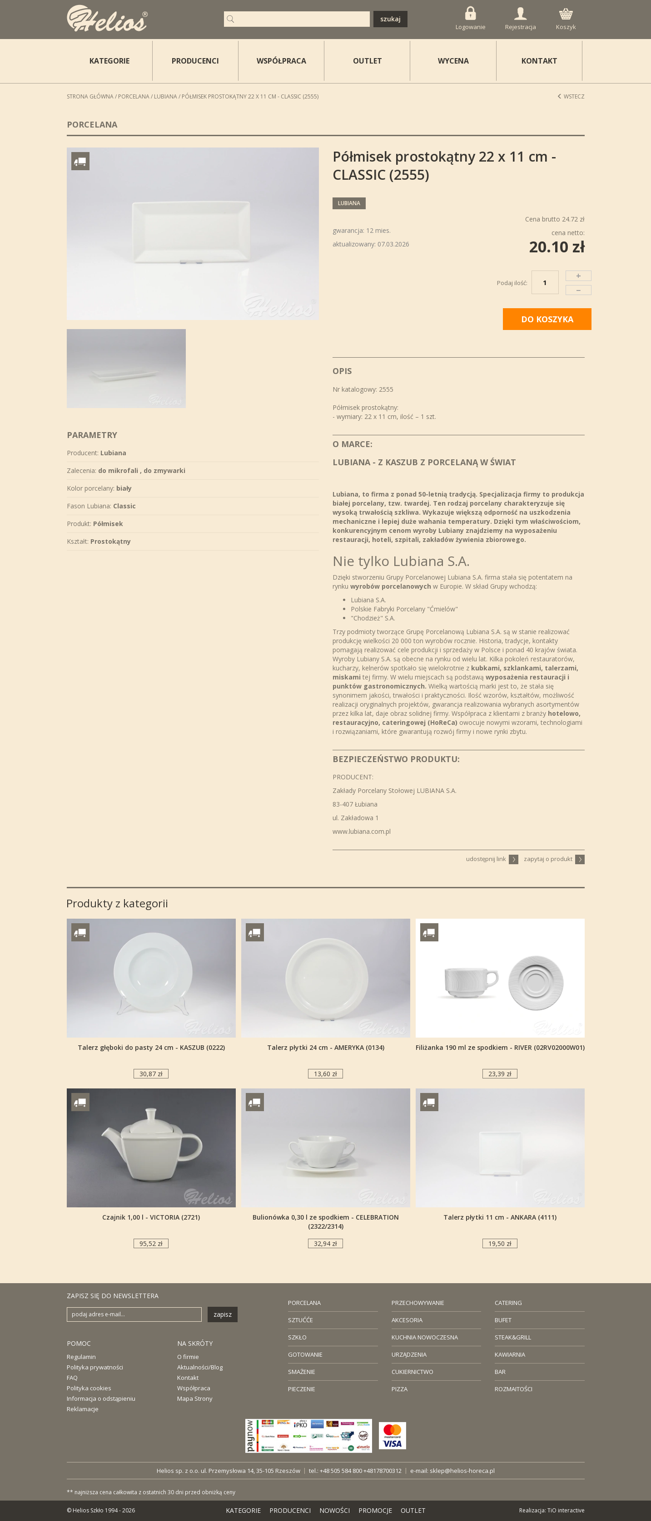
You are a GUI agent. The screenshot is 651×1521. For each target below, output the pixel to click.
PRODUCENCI (195, 61)
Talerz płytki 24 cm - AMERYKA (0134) (325, 1047)
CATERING (508, 1303)
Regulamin (81, 1357)
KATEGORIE (243, 1510)
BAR (500, 1372)
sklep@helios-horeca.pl (462, 1471)
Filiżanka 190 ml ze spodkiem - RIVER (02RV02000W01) (500, 1047)
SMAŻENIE (301, 1372)
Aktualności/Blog (200, 1367)
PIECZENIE (301, 1389)
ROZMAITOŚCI (513, 1389)
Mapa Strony (195, 1398)
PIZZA (399, 1389)
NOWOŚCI (334, 1510)
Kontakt (188, 1377)
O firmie (188, 1357)
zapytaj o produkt (554, 859)
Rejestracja (520, 19)
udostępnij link (492, 859)
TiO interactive (566, 1510)
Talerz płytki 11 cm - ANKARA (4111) (500, 1217)
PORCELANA (304, 1303)
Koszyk (566, 19)
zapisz (223, 1314)
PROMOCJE (375, 1510)
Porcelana (133, 96)
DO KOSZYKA (547, 319)
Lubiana (165, 96)
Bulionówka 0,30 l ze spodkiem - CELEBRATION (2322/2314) (326, 1222)
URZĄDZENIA (409, 1354)
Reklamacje (83, 1409)
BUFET (503, 1320)
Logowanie (471, 18)
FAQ (72, 1377)
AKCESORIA (407, 1320)
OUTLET (367, 61)
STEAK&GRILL (513, 1337)
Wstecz (571, 96)
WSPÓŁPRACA (281, 61)
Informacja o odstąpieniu (101, 1398)
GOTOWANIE (305, 1354)
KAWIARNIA (510, 1354)
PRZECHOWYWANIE (418, 1303)
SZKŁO (297, 1337)
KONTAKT (539, 61)
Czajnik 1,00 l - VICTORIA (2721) (151, 1217)
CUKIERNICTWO (412, 1372)
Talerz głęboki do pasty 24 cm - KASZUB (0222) (151, 1047)
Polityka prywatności (95, 1367)
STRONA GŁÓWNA (90, 96)
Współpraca (193, 1388)
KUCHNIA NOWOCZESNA (425, 1337)
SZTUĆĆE (300, 1320)
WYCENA (453, 61)
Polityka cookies (89, 1388)
